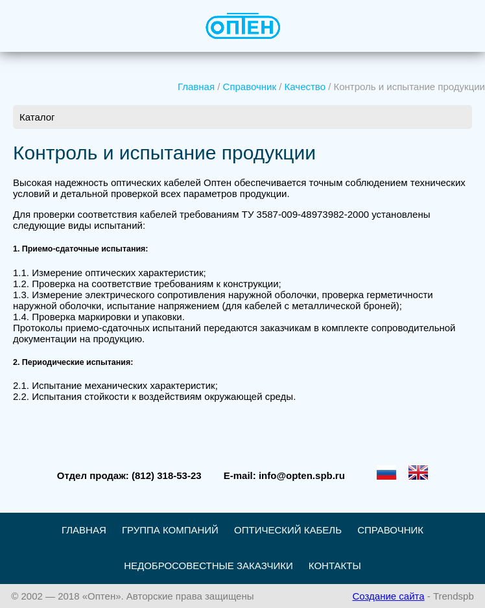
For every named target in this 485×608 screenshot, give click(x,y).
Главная (196, 86)
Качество (305, 86)
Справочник (250, 86)
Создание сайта (388, 596)
